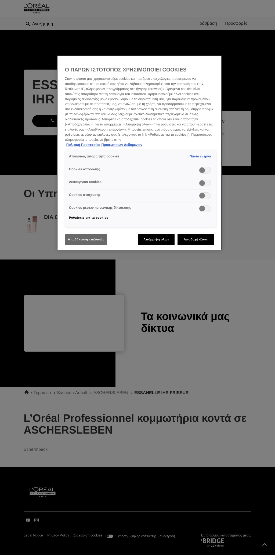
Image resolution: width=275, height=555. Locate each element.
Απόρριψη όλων (156, 239)
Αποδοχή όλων (196, 239)
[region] (139, 153)
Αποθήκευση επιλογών (86, 239)
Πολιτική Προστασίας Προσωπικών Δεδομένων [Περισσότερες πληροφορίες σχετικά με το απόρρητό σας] (104, 145)
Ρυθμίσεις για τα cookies (88, 217)
